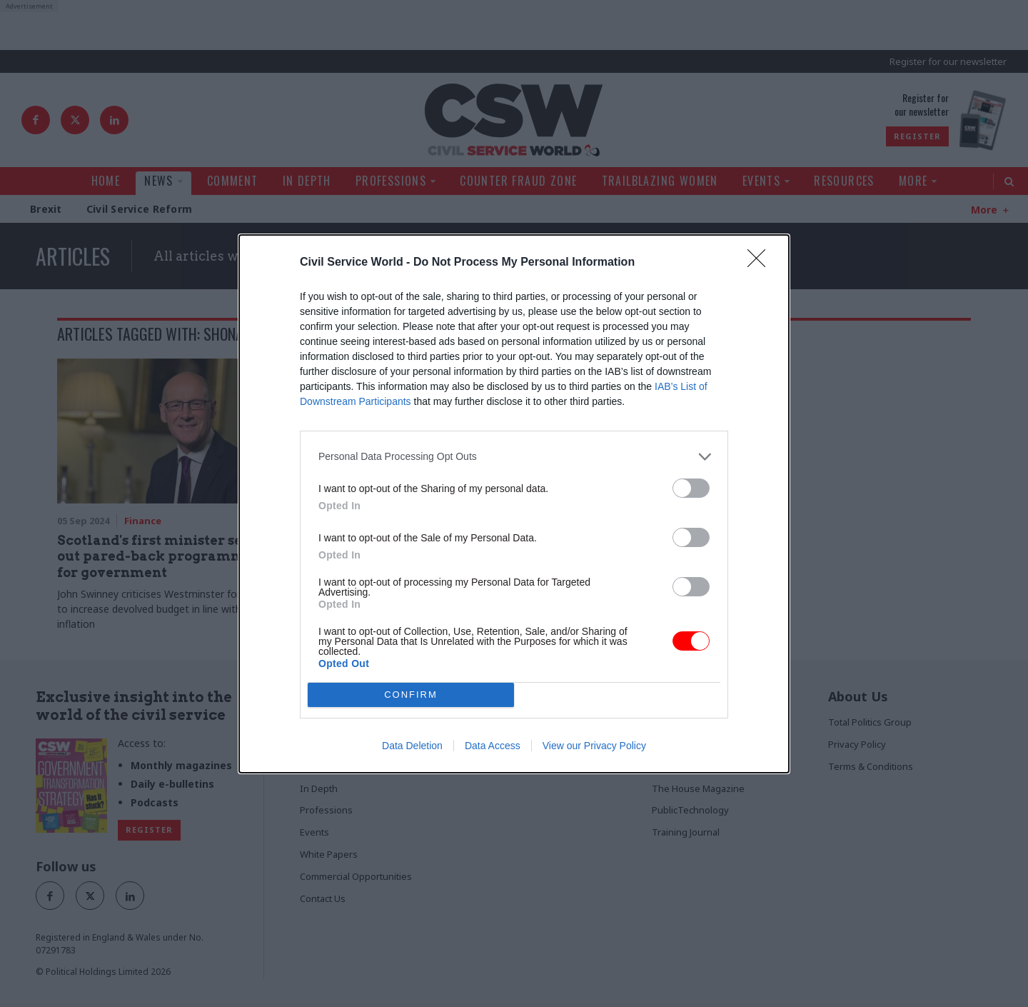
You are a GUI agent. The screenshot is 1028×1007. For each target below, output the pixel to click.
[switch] (691, 488)
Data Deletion (412, 745)
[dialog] (514, 504)
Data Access (492, 745)
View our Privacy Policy (594, 745)
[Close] (761, 262)
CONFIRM (411, 694)
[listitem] (514, 456)
